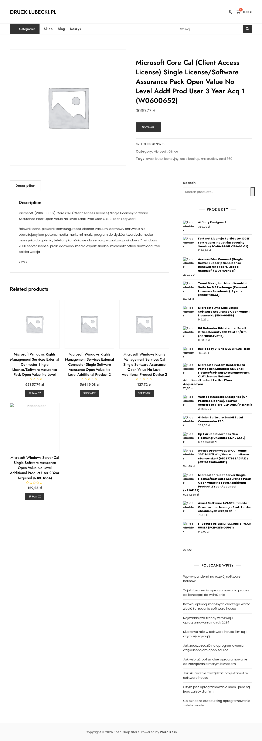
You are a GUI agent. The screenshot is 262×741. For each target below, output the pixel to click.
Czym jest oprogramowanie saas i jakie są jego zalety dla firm (216, 689)
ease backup (189, 159)
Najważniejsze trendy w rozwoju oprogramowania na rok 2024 (208, 620)
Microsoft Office (166, 151)
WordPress (168, 732)
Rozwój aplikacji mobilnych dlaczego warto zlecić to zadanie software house (216, 606)
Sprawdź (148, 127)
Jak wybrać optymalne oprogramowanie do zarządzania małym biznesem (215, 661)
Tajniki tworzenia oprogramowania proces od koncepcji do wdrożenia (216, 592)
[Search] (253, 191)
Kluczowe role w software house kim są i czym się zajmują (214, 633)
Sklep (48, 28)
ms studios (209, 159)
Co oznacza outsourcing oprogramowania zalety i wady (216, 702)
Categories (24, 29)
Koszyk (75, 28)
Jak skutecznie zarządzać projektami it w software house (215, 675)
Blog (61, 28)
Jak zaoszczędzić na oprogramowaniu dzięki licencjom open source (213, 647)
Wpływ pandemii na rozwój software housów (212, 578)
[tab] (25, 185)
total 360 (225, 159)
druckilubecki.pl (33, 12)
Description (25, 185)
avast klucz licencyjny (162, 159)
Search (189, 183)
